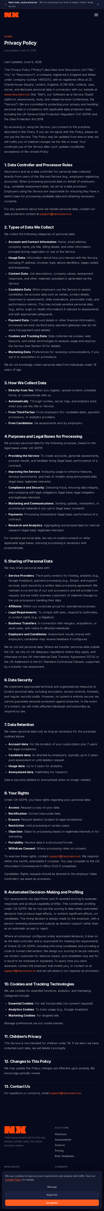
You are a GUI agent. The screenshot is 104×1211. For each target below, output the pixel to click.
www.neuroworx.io (17, 94)
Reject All (52, 1194)
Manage (52, 1186)
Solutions (61, 1134)
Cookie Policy (13, 1179)
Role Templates (64, 1156)
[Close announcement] (98, 4)
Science (60, 1145)
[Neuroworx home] (11, 14)
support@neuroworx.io (55, 214)
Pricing (59, 1150)
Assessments (63, 1139)
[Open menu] (96, 14)
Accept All (52, 1202)
